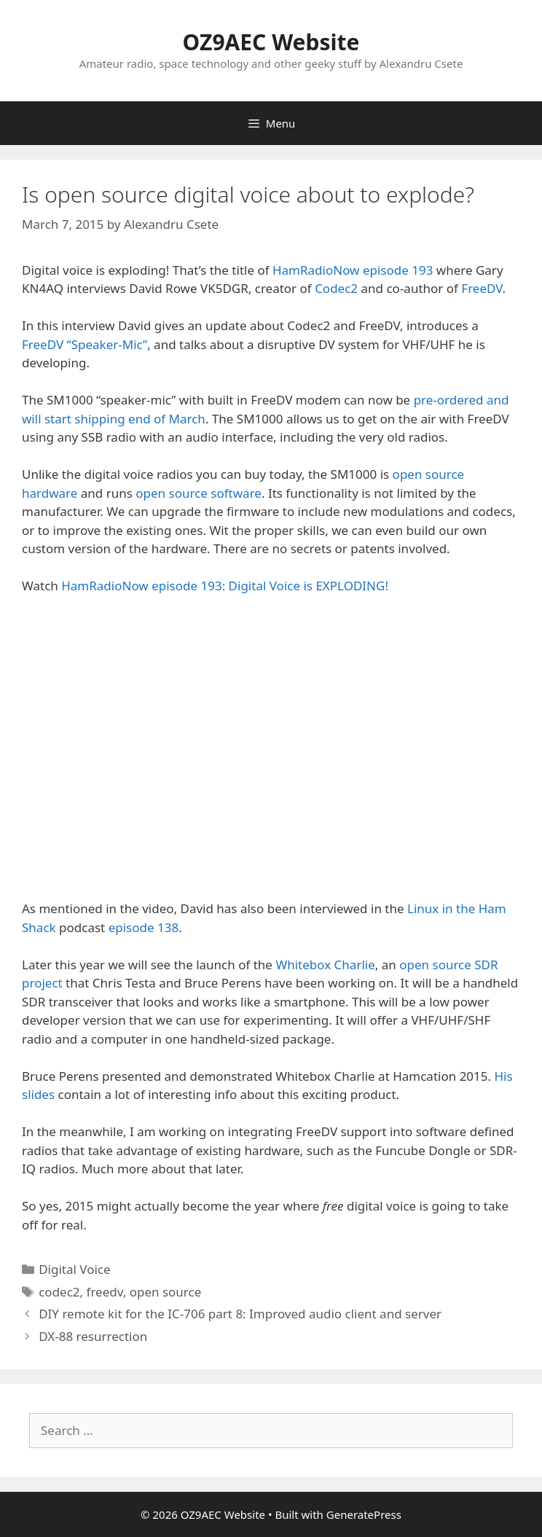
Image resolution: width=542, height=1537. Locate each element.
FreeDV (481, 288)
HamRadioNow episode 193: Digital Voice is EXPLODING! (224, 585)
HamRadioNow (316, 270)
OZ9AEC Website (271, 42)
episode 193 (398, 270)
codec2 (59, 1291)
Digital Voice (74, 1269)
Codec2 (336, 288)
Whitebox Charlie (324, 964)
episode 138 (144, 927)
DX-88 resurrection (93, 1336)
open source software (199, 493)
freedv (105, 1291)
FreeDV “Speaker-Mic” (84, 344)
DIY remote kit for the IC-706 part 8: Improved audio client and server (240, 1313)
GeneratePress (363, 1514)
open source (166, 1291)
